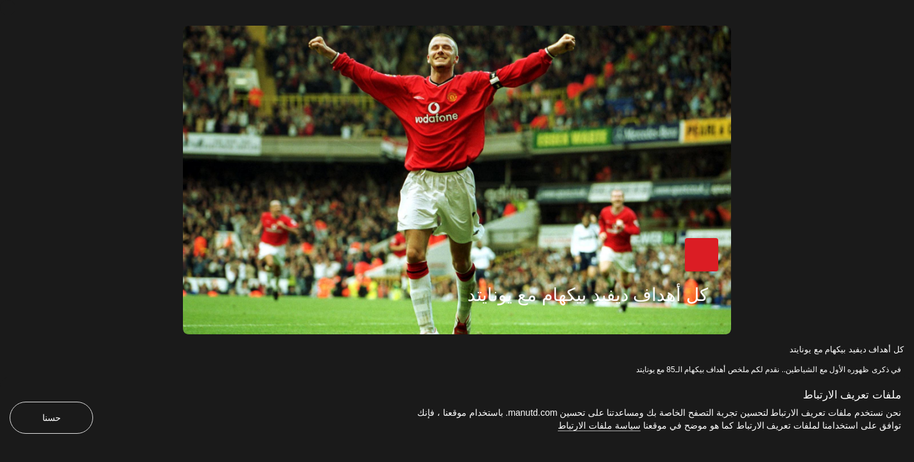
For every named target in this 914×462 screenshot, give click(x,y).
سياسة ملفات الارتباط (599, 425)
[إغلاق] (7, 7)
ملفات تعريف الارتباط (852, 394)
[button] (701, 254)
